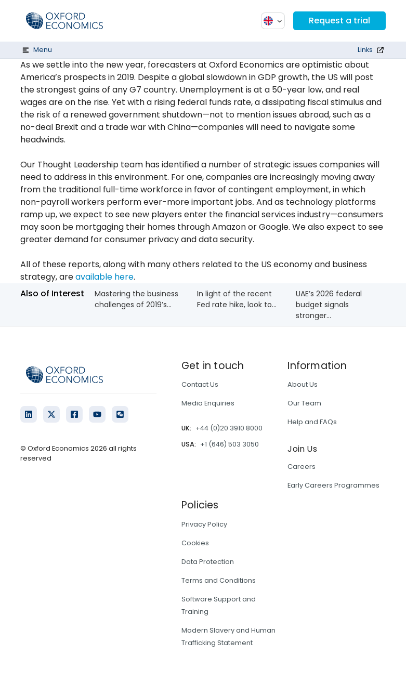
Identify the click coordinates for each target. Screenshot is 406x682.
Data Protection (207, 561)
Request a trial (339, 21)
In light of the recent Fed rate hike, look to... (237, 299)
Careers (301, 466)
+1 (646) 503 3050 (229, 444)
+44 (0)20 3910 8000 (229, 428)
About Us (302, 384)
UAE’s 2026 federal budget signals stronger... (329, 304)
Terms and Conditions (218, 580)
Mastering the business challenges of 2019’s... (136, 299)
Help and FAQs (312, 421)
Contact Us (199, 384)
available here (104, 277)
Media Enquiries (207, 403)
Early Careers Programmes (333, 485)
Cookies (195, 543)
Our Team (304, 403)
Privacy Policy (204, 524)
